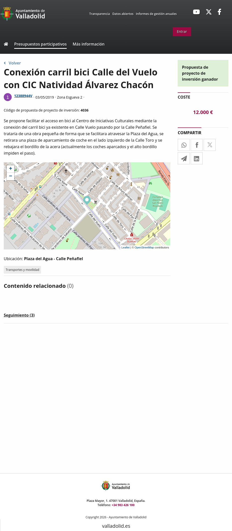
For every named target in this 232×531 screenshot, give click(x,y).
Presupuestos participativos (40, 44)
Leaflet (125, 247)
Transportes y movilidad (22, 270)
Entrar (182, 31)
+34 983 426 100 (123, 505)
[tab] (19, 316)
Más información (89, 44)
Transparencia (99, 14)
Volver (12, 63)
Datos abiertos (123, 14)
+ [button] (10, 169)
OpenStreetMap (144, 247)
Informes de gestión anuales (156, 14)
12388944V (23, 95)
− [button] (10, 176)
